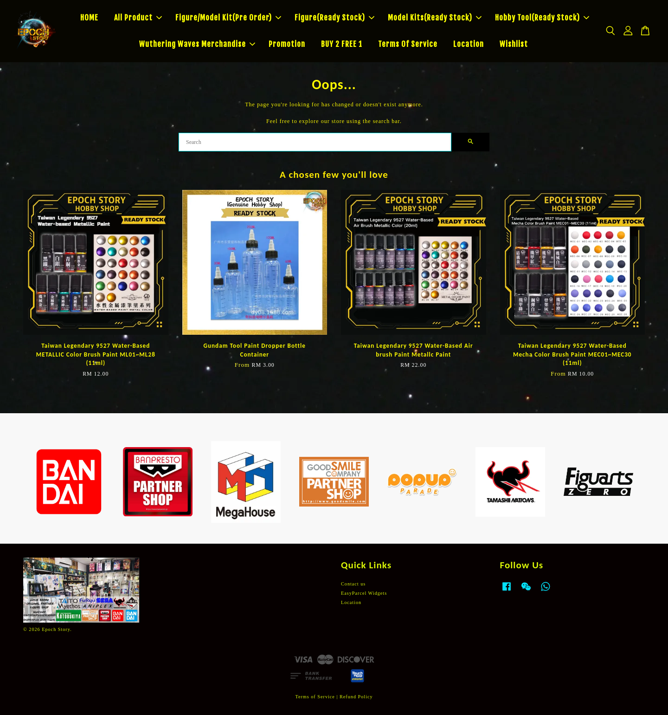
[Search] (315, 142)
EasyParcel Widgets (364, 593)
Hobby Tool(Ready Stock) (542, 17)
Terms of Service (314, 696)
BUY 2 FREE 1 (341, 44)
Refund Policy (356, 696)
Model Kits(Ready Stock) (435, 17)
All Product (138, 17)
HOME (89, 17)
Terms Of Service (407, 44)
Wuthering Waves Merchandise (197, 44)
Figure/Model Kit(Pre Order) (228, 17)
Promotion (287, 44)
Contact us (353, 583)
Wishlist (514, 44)
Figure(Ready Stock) (334, 17)
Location (468, 44)
